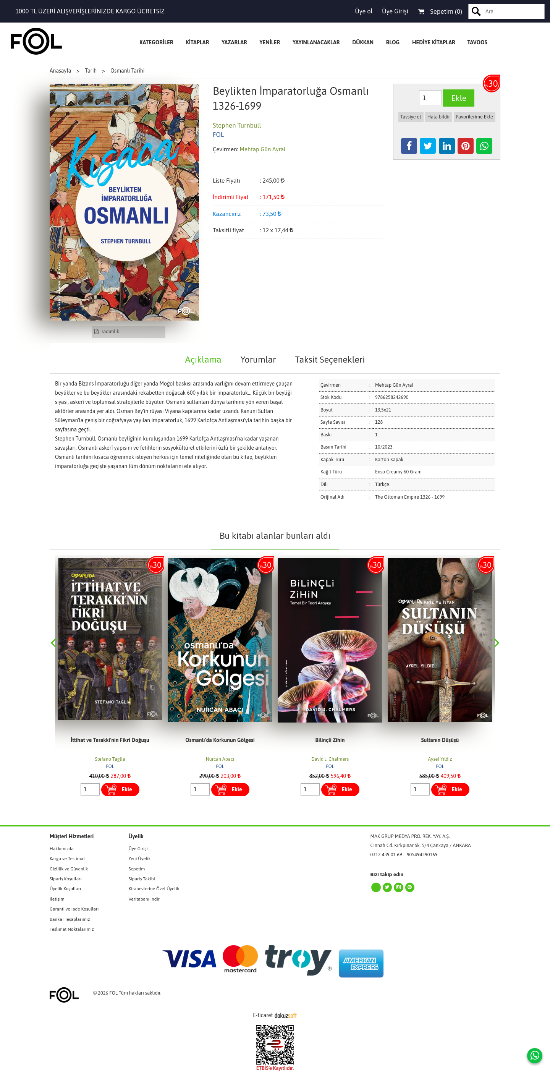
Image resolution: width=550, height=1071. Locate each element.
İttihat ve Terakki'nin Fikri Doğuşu (110, 740)
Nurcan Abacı (220, 759)
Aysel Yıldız (440, 759)
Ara (476, 11)
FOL (110, 766)
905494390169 (422, 854)
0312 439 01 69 (386, 854)
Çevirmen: (225, 149)
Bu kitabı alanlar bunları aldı (275, 535)
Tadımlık (106, 331)
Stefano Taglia (110, 759)
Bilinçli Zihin (330, 740)
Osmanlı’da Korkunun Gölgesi (220, 740)
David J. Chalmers (330, 759)
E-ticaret (263, 1015)
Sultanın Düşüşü (440, 740)
